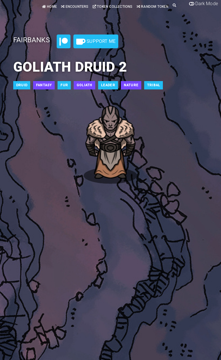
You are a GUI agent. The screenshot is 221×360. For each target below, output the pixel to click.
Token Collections (113, 7)
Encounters (74, 7)
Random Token (153, 7)
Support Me (95, 41)
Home (49, 7)
